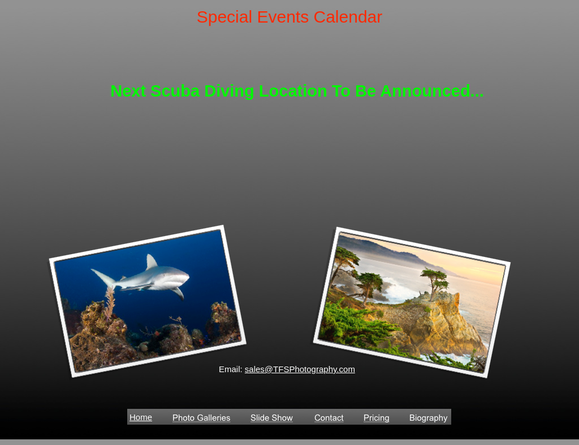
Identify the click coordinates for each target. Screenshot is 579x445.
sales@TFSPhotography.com (300, 369)
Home (140, 417)
